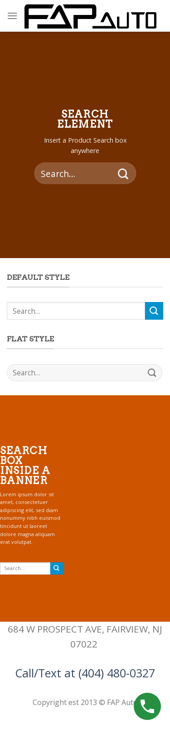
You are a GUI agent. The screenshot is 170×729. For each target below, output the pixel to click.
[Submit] (123, 173)
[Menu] (12, 16)
